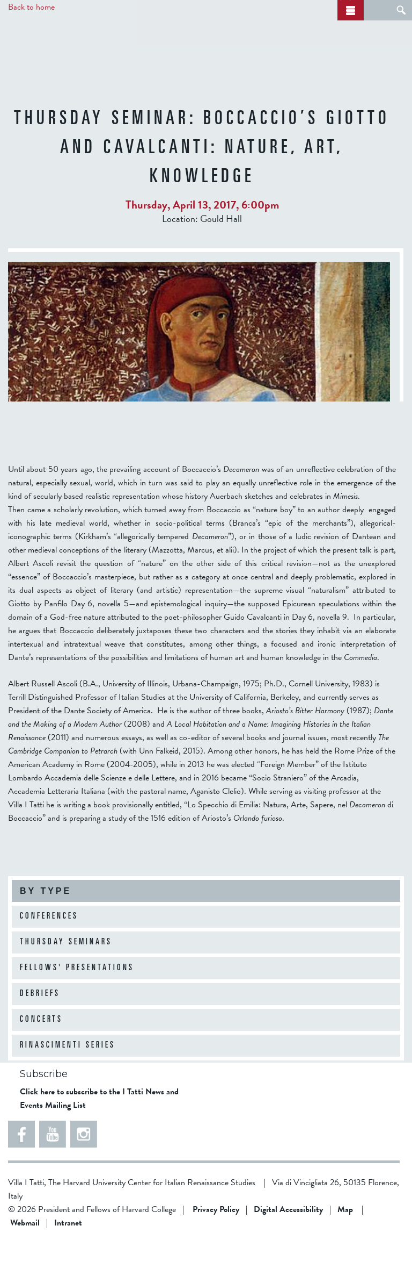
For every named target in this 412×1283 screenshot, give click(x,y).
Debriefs (40, 1034)
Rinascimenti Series (67, 1085)
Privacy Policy (216, 1249)
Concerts (41, 1060)
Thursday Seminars (66, 982)
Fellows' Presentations (77, 1008)
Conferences (49, 956)
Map (345, 1249)
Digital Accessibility (288, 1249)
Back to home (31, 7)
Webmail (25, 1263)
